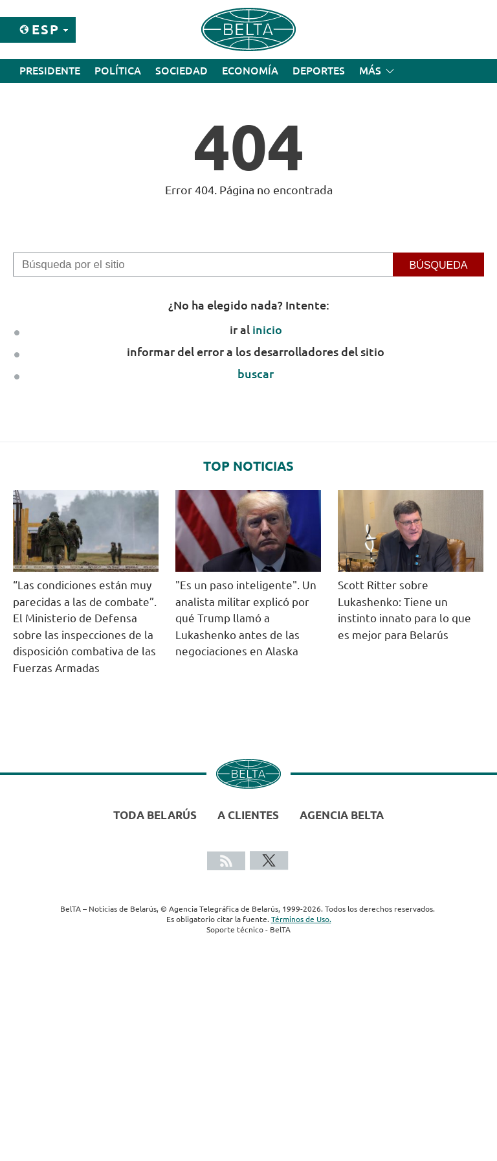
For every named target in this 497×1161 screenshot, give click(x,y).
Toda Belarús (155, 815)
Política (117, 70)
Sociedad (181, 70)
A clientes (248, 815)
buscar (255, 373)
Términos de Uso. (301, 919)
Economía (250, 70)
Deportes (319, 70)
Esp (46, 29)
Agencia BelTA (342, 815)
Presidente (49, 70)
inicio (267, 329)
